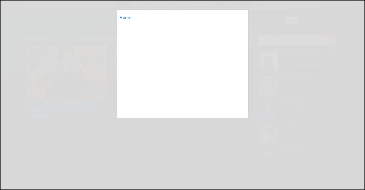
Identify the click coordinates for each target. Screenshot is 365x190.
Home (126, 18)
